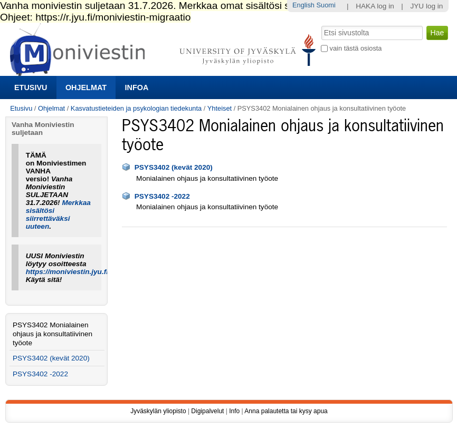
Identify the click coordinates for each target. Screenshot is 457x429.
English (303, 5)
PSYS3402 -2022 (162, 196)
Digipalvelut (207, 411)
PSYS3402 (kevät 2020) (174, 167)
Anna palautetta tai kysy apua (285, 411)
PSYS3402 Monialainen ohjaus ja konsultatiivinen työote (52, 334)
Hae (320, 24)
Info (234, 411)
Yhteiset (219, 108)
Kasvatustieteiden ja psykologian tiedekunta (136, 108)
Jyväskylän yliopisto (158, 411)
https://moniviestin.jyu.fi (67, 272)
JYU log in (426, 6)
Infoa (137, 87)
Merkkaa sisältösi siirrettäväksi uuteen (58, 214)
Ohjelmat (86, 87)
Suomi (326, 5)
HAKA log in (375, 6)
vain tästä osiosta (356, 48)
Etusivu (30, 87)
